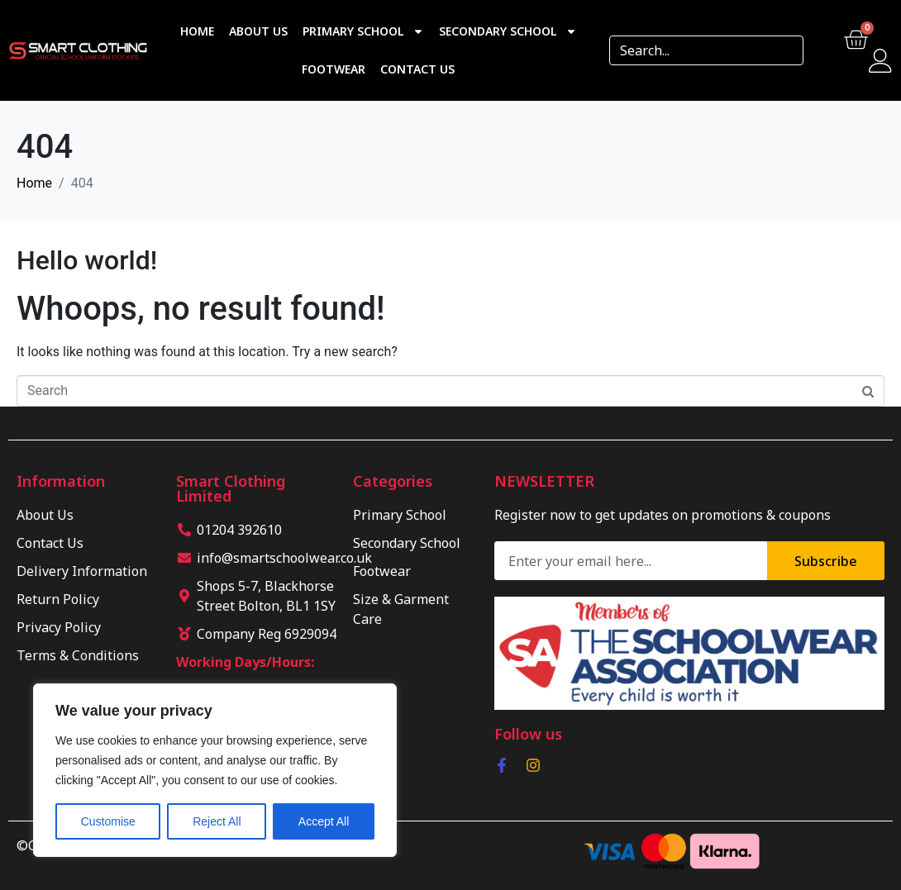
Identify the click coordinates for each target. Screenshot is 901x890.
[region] (215, 770)
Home (197, 31)
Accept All (323, 821)
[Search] (785, 50)
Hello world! (87, 260)
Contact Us (417, 69)
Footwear (333, 69)
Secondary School (508, 31)
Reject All (217, 821)
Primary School (363, 31)
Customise (108, 821)
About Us (258, 31)
